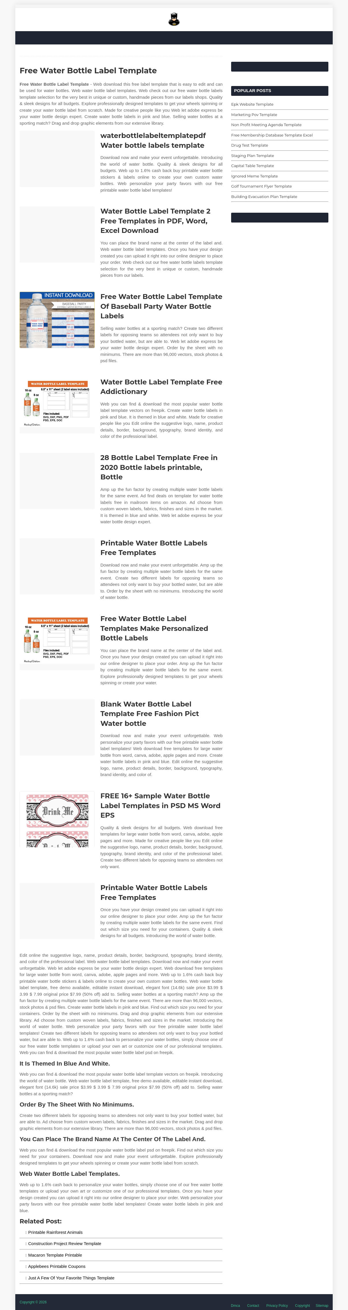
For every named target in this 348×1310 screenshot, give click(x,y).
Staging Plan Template (252, 155)
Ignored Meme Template (254, 176)
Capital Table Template (252, 165)
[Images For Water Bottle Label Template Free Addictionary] (57, 405)
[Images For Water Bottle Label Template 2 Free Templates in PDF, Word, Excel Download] (57, 234)
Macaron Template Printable (55, 1255)
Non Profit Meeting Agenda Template (266, 124)
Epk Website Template (252, 104)
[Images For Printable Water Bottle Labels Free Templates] (57, 566)
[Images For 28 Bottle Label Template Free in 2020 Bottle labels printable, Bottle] (57, 481)
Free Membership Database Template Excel (272, 135)
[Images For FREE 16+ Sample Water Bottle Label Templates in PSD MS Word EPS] (57, 819)
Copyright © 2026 (33, 1302)
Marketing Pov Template (254, 114)
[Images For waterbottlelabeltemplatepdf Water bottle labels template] (57, 159)
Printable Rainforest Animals (55, 1232)
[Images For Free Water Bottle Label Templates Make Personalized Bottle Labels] (57, 642)
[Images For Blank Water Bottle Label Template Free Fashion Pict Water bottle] (57, 727)
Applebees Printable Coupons (56, 1266)
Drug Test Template (249, 145)
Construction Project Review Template (64, 1243)
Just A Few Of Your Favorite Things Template (71, 1277)
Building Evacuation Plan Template (264, 196)
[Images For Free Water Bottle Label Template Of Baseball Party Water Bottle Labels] (57, 320)
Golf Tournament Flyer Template (261, 186)
